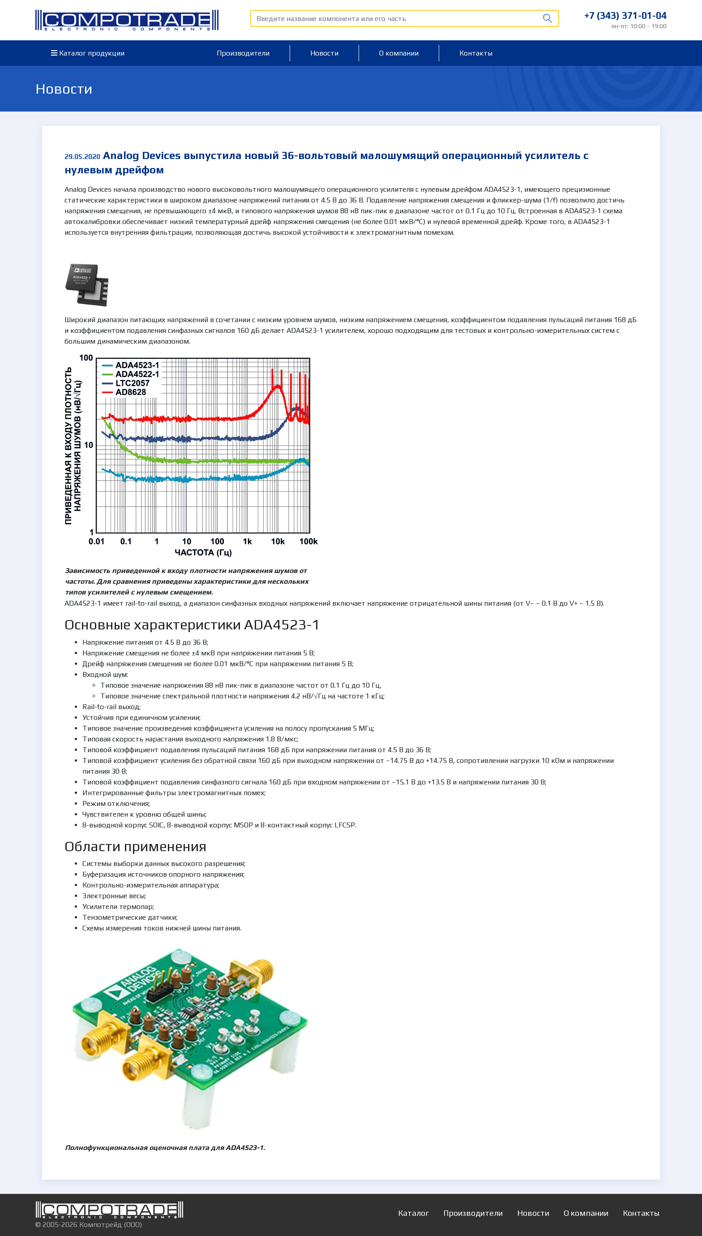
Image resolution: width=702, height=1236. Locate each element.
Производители (243, 53)
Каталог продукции (87, 53)
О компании (399, 53)
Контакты (475, 53)
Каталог (413, 1213)
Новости (324, 53)
